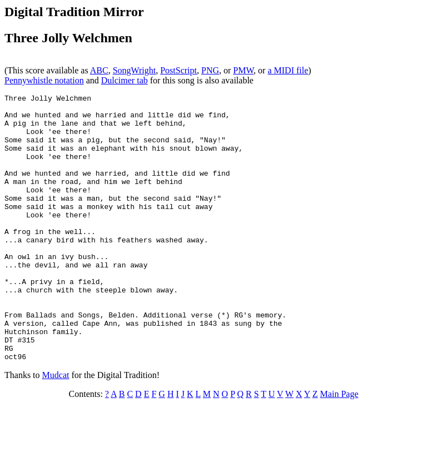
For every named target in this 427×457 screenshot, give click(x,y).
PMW (243, 70)
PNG (210, 70)
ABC (99, 70)
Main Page (339, 447)
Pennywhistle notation (44, 80)
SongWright (134, 70)
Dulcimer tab (124, 80)
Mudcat (55, 428)
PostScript (178, 70)
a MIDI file (287, 70)
